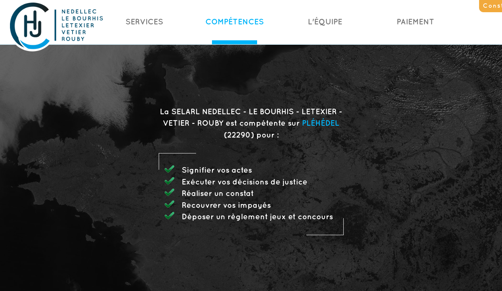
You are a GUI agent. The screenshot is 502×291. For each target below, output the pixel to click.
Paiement (415, 22)
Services (144, 22)
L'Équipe (325, 22)
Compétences (234, 22)
